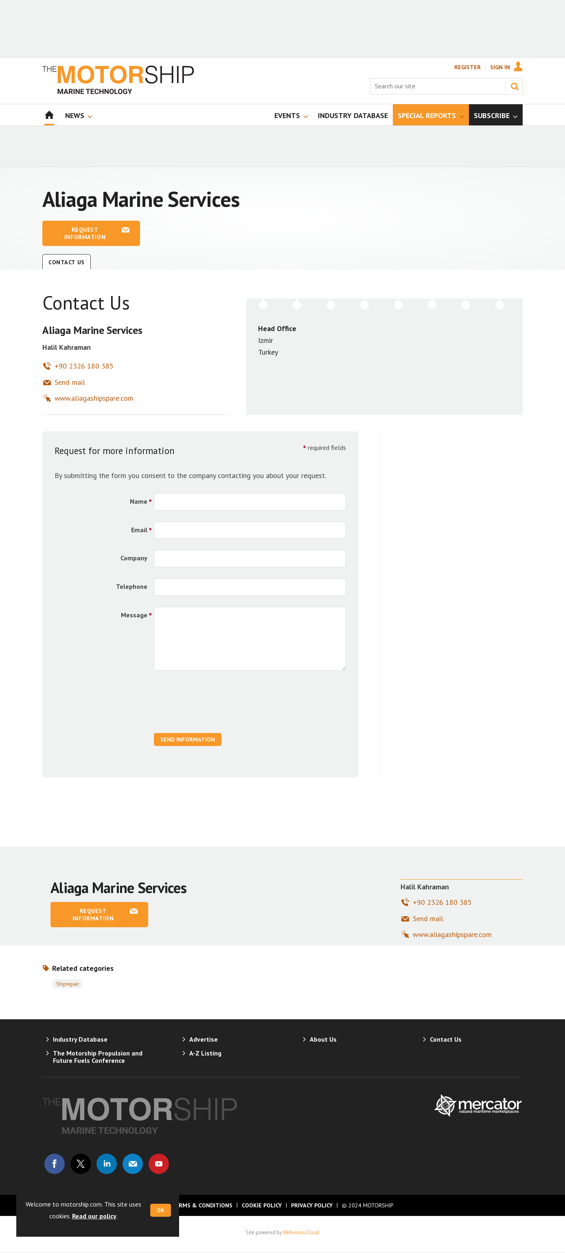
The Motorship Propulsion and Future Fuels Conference (97, 1056)
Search (514, 86)
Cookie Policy (262, 1205)
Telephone (131, 586)
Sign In (500, 67)
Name (138, 501)
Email (139, 530)
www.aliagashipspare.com (94, 398)
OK (160, 1210)
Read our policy (94, 1216)
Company (133, 558)
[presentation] (216, 706)
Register (467, 67)
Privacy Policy (312, 1205)
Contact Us (66, 262)
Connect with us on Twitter (80, 1163)
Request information (84, 233)
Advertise (203, 1039)
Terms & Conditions (201, 1205)
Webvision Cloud (301, 1232)
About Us (323, 1039)
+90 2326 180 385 (84, 366)
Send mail (70, 382)
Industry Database (80, 1039)
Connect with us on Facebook (54, 1163)
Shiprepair (67, 984)
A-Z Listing (205, 1053)
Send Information (187, 739)
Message (134, 615)
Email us (132, 1163)
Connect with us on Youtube (158, 1163)
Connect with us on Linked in (106, 1163)
